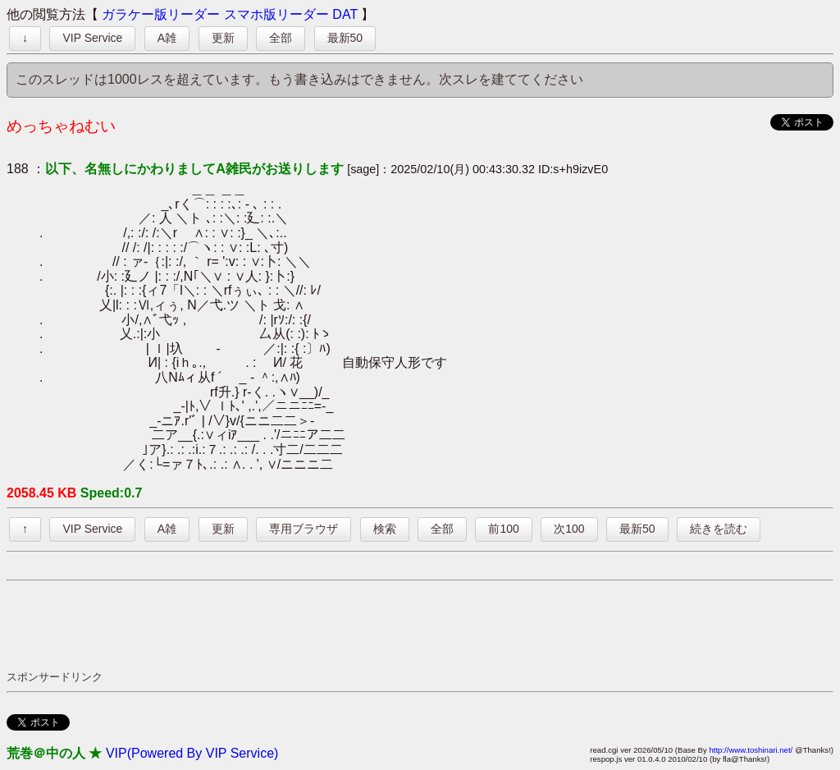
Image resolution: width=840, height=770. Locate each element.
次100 (569, 528)
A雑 (167, 37)
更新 (223, 37)
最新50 (345, 37)
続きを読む (718, 528)
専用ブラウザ (303, 528)
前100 (503, 528)
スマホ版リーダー (276, 14)
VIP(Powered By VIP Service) (192, 753)
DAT (345, 14)
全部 (280, 37)
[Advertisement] (305, 625)
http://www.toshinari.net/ (750, 749)
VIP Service (92, 37)
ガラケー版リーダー (161, 14)
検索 (384, 528)
